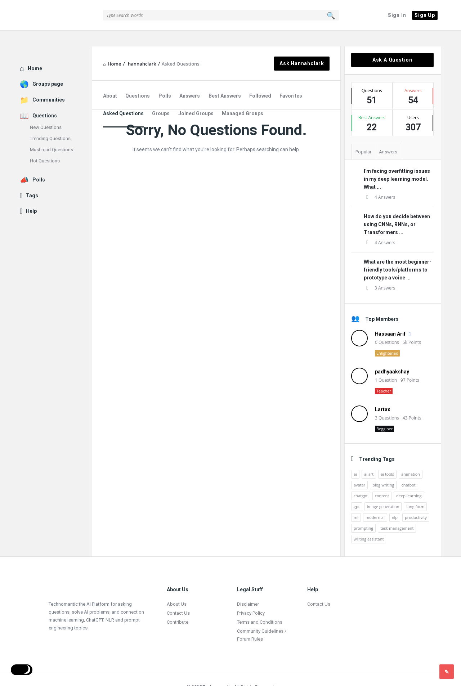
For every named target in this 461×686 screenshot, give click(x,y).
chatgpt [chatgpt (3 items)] (361, 480)
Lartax (382, 393)
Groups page (47, 68)
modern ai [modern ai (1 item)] (375, 501)
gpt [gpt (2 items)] (357, 490)
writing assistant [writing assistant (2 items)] (369, 523)
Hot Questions (45, 145)
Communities (48, 84)
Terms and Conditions (259, 606)
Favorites (290, 80)
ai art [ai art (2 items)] (368, 458)
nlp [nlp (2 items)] (395, 501)
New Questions (46, 111)
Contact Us (178, 597)
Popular (363, 136)
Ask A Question (392, 44)
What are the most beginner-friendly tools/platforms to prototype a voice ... (397, 254)
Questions (137, 80)
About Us (177, 588)
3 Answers (379, 272)
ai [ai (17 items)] (355, 458)
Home (35, 52)
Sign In (397, 15)
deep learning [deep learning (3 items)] (408, 480)
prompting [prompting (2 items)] (363, 512)
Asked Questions (123, 97)
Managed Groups (242, 97)
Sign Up (425, 15)
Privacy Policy (251, 597)
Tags (32, 180)
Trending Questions (50, 122)
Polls (164, 80)
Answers (189, 80)
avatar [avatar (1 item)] (359, 469)
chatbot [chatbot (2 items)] (408, 469)
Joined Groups (196, 97)
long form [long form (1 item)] (415, 490)
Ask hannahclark (301, 47)
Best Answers (225, 80)
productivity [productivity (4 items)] (416, 501)
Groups (161, 97)
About (110, 80)
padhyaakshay (392, 356)
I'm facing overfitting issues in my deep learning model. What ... (397, 163)
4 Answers (379, 181)
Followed (260, 80)
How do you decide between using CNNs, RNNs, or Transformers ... (397, 208)
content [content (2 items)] (382, 480)
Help (31, 195)
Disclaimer (248, 588)
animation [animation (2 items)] (410, 458)
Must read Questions (51, 133)
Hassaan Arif (390, 318)
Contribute (177, 606)
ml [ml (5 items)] (356, 501)
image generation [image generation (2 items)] (383, 490)
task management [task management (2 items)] (396, 512)
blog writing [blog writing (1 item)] (383, 469)
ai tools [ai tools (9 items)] (387, 458)
